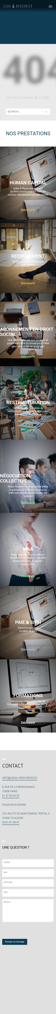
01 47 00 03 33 (10, 795)
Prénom (7, 862)
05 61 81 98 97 (10, 822)
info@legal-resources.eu (19, 777)
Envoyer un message (14, 942)
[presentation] (24, 930)
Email (6, 892)
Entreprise (8, 882)
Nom (5, 872)
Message (7, 902)
